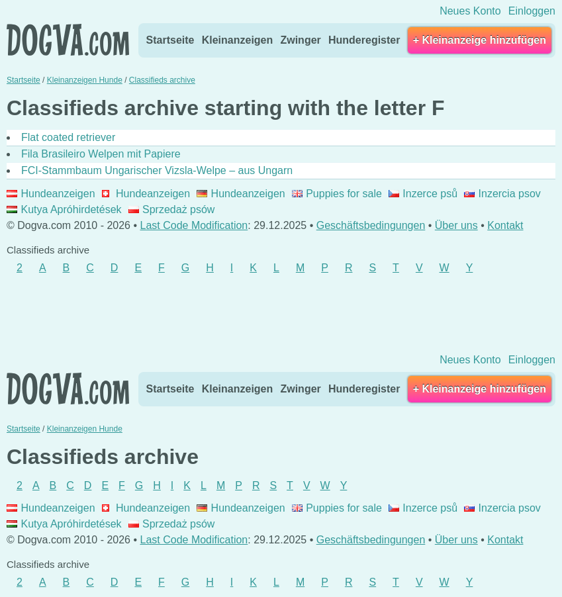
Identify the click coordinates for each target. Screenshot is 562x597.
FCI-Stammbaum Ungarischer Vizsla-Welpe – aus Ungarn (157, 170)
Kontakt (505, 225)
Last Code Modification (194, 225)
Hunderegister (364, 40)
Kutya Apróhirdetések (64, 209)
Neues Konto (470, 11)
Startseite (170, 40)
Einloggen (531, 11)
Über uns (456, 225)
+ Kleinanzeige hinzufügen (479, 40)
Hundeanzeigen (51, 193)
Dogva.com (68, 40)
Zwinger (300, 40)
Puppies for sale (337, 193)
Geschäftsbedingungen (371, 225)
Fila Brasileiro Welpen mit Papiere (101, 154)
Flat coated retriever (68, 137)
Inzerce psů (423, 193)
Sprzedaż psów (171, 209)
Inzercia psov (502, 193)
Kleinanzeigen (237, 40)
